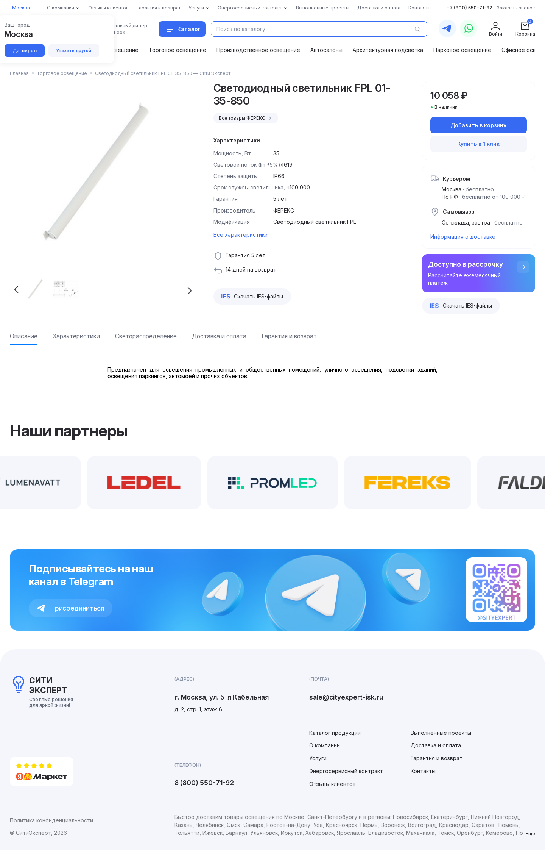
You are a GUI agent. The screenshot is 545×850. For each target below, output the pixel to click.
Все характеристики (240, 234)
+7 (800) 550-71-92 (469, 8)
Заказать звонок (516, 8)
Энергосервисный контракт (346, 771)
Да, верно (24, 50)
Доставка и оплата (436, 745)
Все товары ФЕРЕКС (246, 118)
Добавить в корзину (478, 125)
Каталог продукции (335, 733)
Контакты (423, 771)
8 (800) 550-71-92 (204, 783)
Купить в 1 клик (478, 144)
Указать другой (74, 50)
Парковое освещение (462, 50)
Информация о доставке (462, 236)
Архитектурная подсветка (388, 50)
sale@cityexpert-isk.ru (346, 697)
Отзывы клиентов (332, 784)
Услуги (318, 758)
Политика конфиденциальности (51, 820)
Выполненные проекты (441, 733)
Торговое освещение (177, 50)
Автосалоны (326, 50)
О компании (324, 745)
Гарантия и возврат (436, 758)
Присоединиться (70, 608)
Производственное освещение (258, 50)
